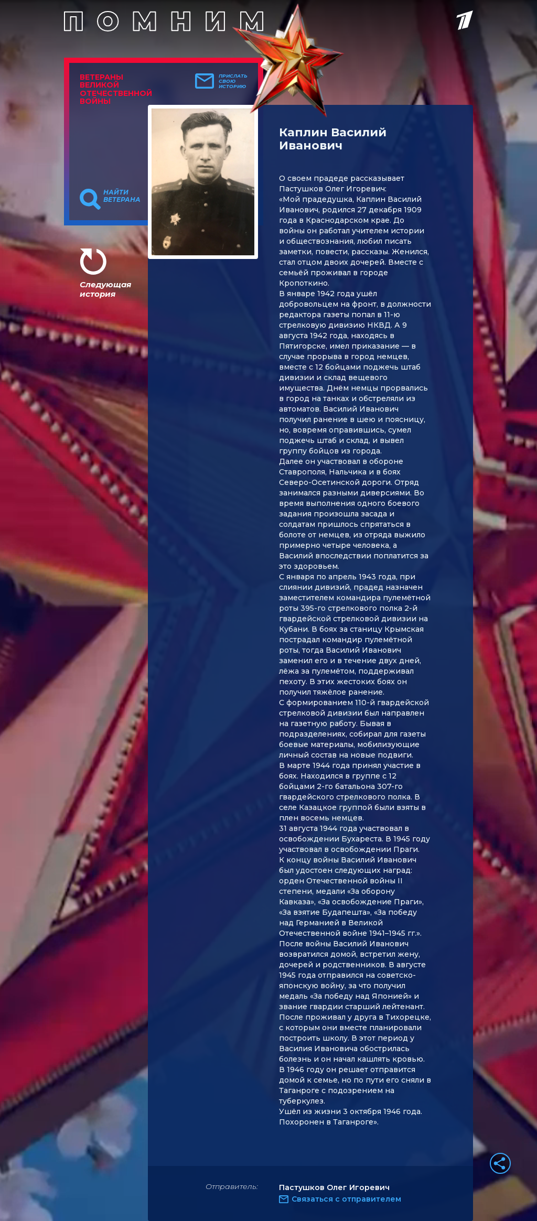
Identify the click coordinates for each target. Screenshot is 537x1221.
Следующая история (105, 289)
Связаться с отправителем (346, 1199)
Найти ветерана (122, 196)
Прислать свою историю (233, 81)
